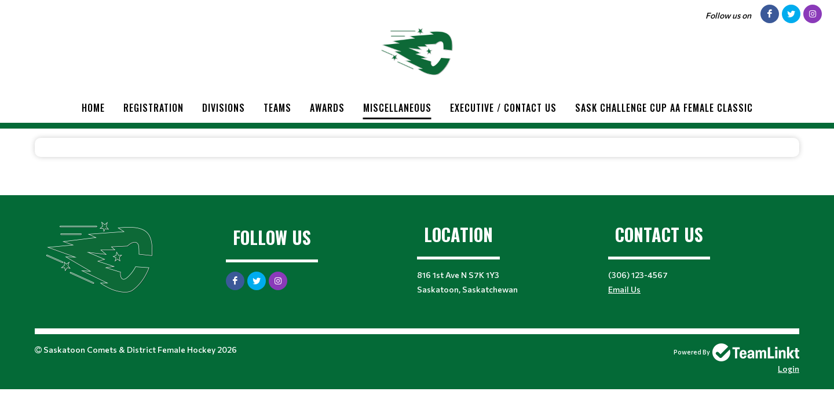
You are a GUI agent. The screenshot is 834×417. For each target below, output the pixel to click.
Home (93, 108)
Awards (327, 108)
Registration (153, 108)
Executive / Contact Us (503, 108)
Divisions (223, 108)
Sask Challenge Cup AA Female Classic (664, 108)
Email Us (624, 289)
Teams (277, 108)
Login (788, 369)
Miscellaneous (397, 108)
